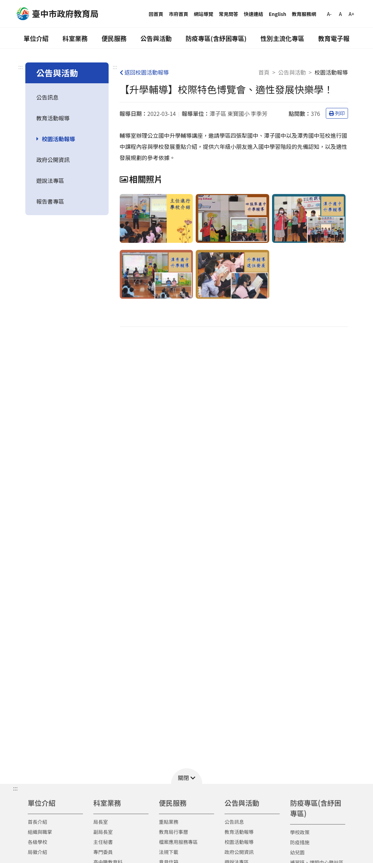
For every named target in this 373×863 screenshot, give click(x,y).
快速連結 (253, 13)
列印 (337, 113)
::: (20, 66)
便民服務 (113, 38)
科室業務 (74, 38)
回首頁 (156, 13)
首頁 (264, 72)
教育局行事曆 (173, 831)
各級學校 (37, 841)
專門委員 (103, 851)
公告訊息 (47, 97)
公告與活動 (156, 38)
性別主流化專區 (282, 38)
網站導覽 (203, 13)
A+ (351, 13)
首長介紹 (37, 821)
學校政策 (300, 832)
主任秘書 (103, 841)
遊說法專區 (50, 180)
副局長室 (103, 831)
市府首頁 (178, 13)
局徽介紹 (37, 851)
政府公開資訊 (53, 159)
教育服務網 (304, 13)
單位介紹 (36, 38)
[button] (186, 776)
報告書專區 (50, 201)
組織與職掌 (40, 831)
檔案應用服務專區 (178, 841)
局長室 (100, 821)
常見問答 (228, 13)
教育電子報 (333, 38)
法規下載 (168, 851)
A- (329, 13)
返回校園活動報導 (144, 72)
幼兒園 (297, 852)
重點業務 (168, 821)
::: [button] (15, 788)
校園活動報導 (58, 139)
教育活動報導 (53, 118)
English (278, 13)
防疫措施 (300, 842)
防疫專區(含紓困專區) (216, 38)
